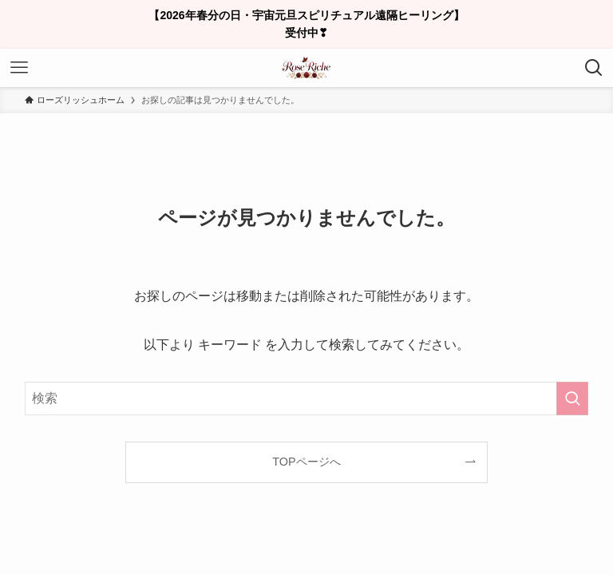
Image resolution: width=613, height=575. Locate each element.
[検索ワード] (307, 398)
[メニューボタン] (19, 68)
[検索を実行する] (572, 398)
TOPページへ (306, 461)
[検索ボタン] (594, 68)
